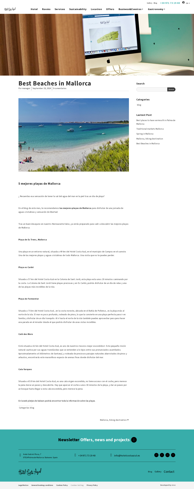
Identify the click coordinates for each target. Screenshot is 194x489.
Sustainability (78, 9)
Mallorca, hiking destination (149, 138)
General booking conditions (42, 485)
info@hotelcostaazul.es (127, 455)
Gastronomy (157, 9)
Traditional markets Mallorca (150, 128)
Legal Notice (23, 485)
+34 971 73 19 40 (170, 3)
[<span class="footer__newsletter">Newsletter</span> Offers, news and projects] (134, 440)
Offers (110, 9)
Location (96, 9)
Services (60, 9)
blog (32, 407)
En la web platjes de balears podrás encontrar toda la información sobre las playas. (56, 400)
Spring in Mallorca (144, 133)
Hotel (34, 9)
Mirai (174, 485)
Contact (169, 471)
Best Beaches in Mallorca (148, 143)
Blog (155, 3)
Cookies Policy (62, 485)
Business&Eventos (131, 9)
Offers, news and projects (94, 440)
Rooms (46, 9)
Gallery (149, 3)
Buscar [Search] (171, 89)
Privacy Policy (92, 485)
